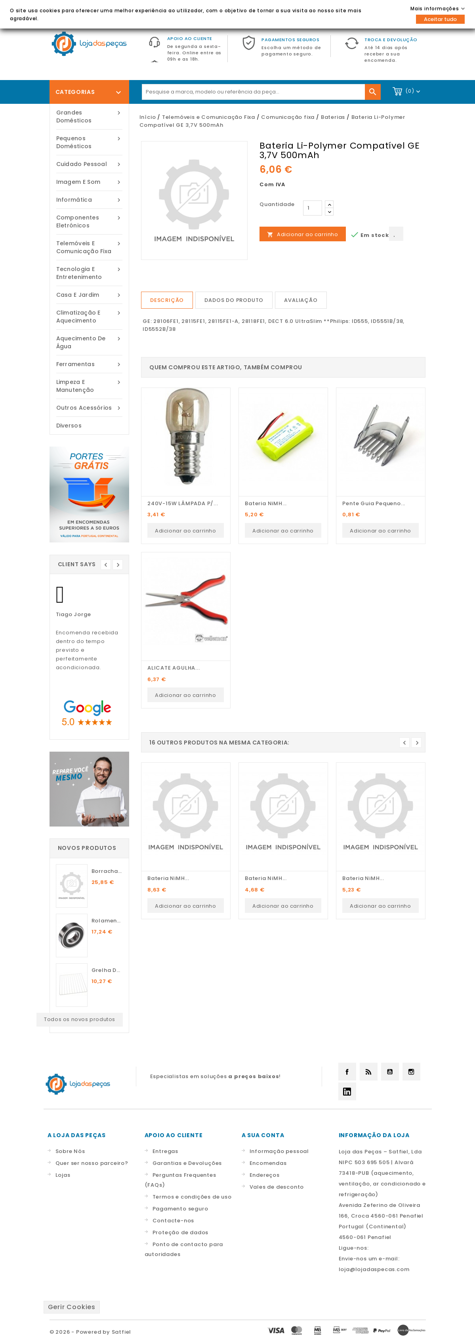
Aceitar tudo (440, 19)
